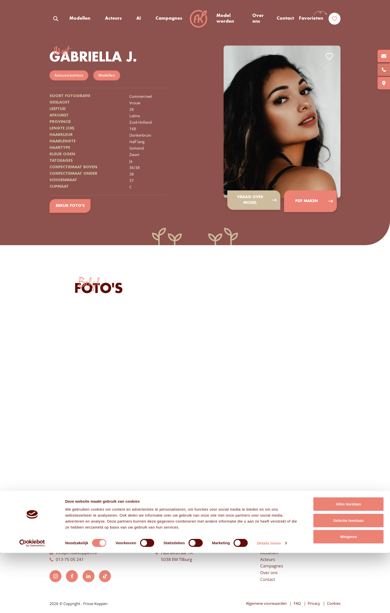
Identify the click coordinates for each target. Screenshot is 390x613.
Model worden (225, 19)
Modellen (79, 19)
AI (138, 19)
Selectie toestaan (348, 580)
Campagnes (168, 19)
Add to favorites (329, 57)
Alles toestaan (348, 564)
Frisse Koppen (199, 20)
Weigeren (348, 597)
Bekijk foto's (70, 207)
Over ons (258, 19)
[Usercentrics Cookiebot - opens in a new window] (32, 603)
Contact (285, 19)
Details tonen (269, 603)
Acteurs (113, 19)
